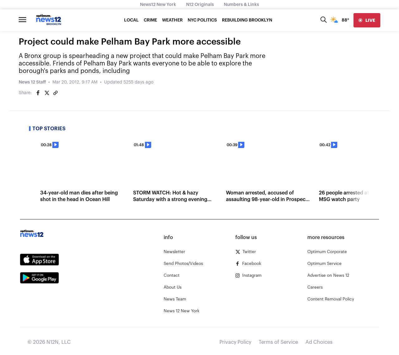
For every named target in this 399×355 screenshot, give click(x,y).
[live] (366, 20)
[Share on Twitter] (46, 92)
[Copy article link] (55, 92)
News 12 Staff (32, 82)
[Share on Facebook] (38, 92)
